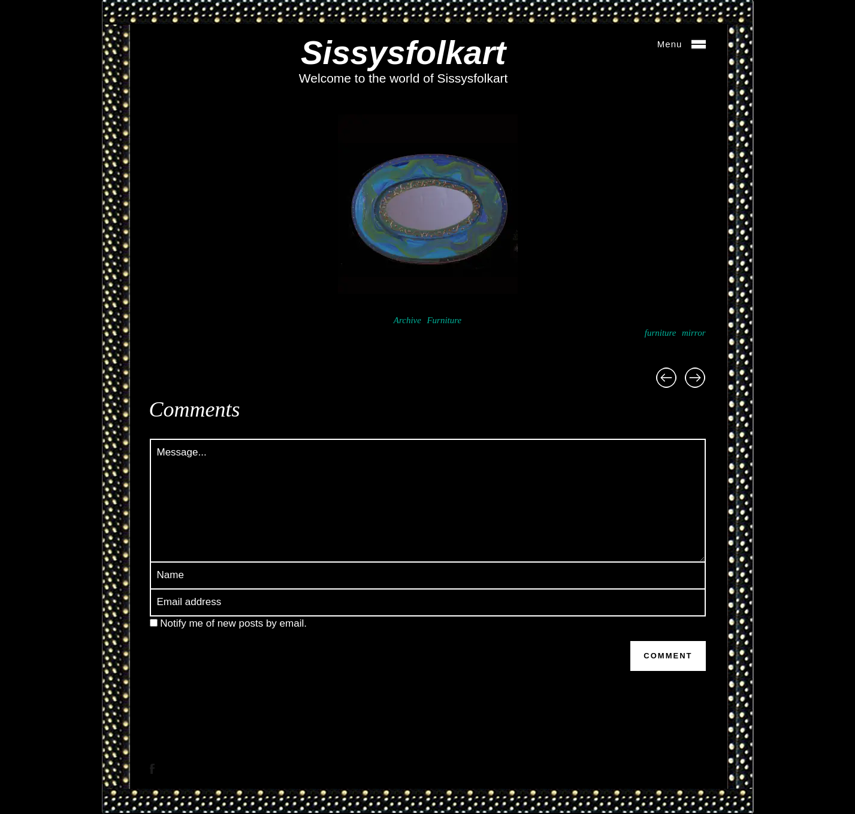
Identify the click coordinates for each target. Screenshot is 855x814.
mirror (693, 333)
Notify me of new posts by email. (233, 623)
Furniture (444, 320)
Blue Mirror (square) (695, 377)
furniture (660, 333)
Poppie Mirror (666, 377)
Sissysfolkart (403, 52)
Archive (407, 320)
